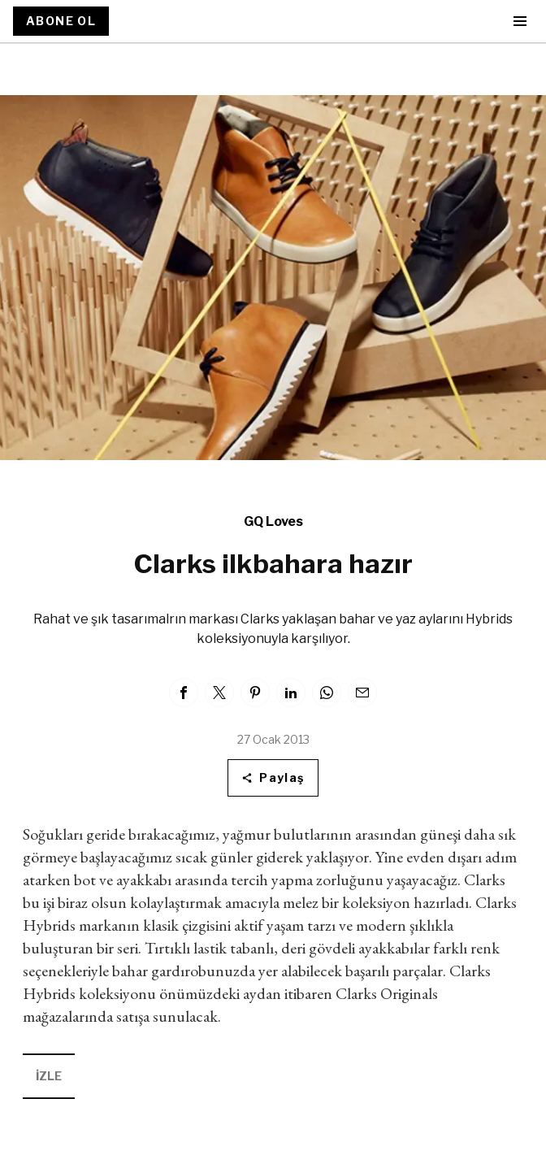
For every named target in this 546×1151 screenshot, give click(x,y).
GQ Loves (273, 521)
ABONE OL (61, 21)
